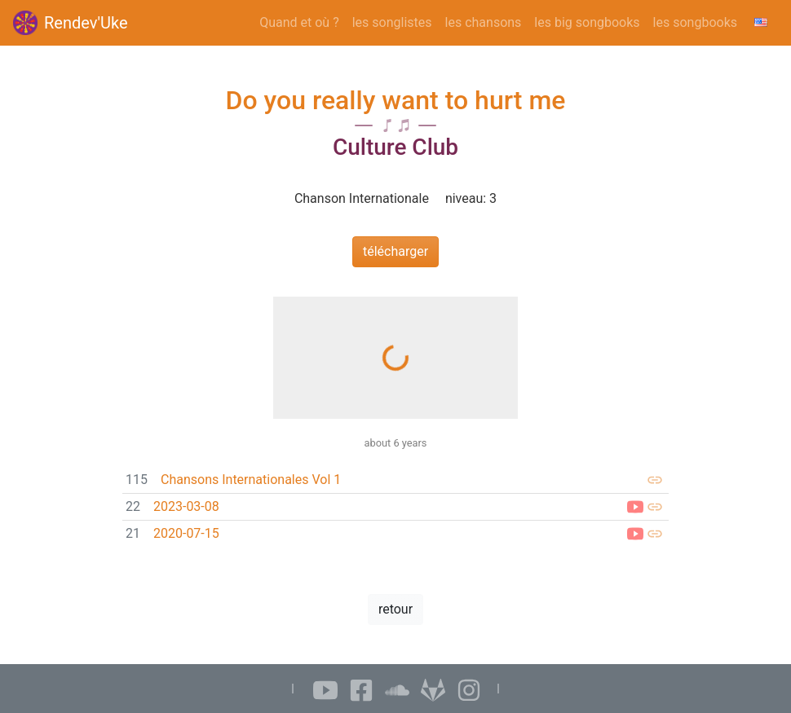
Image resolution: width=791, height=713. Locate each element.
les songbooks (695, 22)
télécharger (395, 251)
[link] (395, 480)
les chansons (483, 22)
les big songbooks (586, 22)
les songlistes (392, 22)
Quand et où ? (299, 22)
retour (395, 609)
